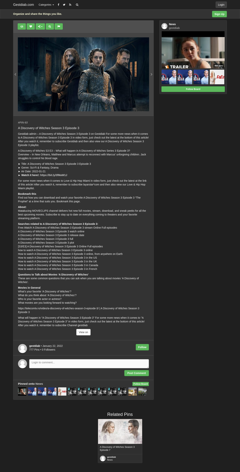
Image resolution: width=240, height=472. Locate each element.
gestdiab (111, 457)
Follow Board (141, 384)
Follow (142, 347)
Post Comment (136, 373)
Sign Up (219, 14)
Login (221, 4)
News (39, 383)
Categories (46, 4)
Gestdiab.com (23, 5)
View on (83, 332)
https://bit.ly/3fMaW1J (53, 175)
